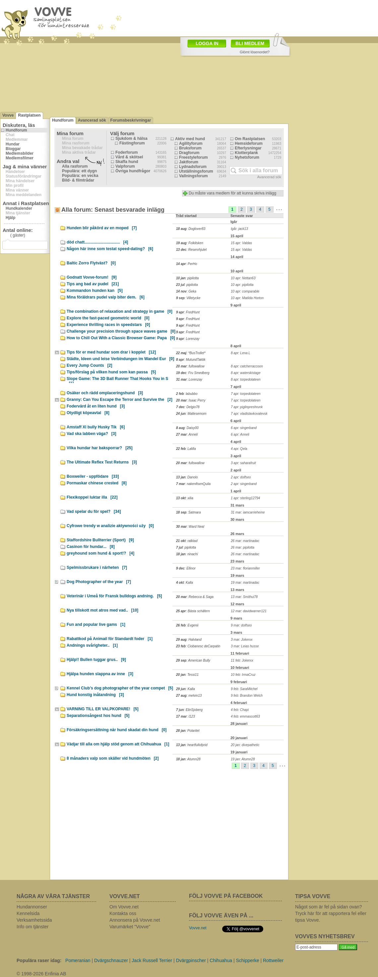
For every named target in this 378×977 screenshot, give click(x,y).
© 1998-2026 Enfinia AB (41, 973)
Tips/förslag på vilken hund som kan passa (111, 372)
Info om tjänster (33, 926)
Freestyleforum (193, 157)
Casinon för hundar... (91, 546)
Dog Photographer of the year (99, 581)
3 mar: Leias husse (245, 646)
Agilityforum (191, 143)
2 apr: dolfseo (241, 477)
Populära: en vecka (80, 175)
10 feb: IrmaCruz (243, 675)
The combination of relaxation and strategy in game (119, 311)
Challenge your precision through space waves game (121, 331)
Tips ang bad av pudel (93, 284)
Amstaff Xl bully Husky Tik (96, 427)
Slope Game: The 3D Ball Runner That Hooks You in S (117, 379)
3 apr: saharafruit (243, 463)
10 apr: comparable (245, 291)
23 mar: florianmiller (245, 568)
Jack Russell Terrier (152, 960)
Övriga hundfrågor (132, 171)
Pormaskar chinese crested (97, 483)
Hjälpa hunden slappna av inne (100, 674)
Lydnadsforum (193, 166)
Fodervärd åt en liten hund (96, 406)
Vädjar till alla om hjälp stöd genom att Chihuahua (118, 744)
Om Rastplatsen (250, 138)
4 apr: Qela (239, 449)
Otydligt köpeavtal (88, 412)
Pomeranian (78, 960)
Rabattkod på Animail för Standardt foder (110, 638)
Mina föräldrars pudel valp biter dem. (106, 297)
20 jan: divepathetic (245, 745)
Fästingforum (132, 143)
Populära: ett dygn (79, 171)
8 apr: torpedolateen (246, 379)
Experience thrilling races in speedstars (108, 324)
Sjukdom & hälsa (131, 138)
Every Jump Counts (89, 365)
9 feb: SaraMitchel (244, 689)
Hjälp (10, 217)
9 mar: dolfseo (241, 625)
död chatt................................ (97, 242)
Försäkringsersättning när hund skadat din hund (116, 730)
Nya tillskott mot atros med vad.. (102, 610)
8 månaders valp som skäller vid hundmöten (112, 758)
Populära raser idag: (39, 960)
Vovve (8, 115)
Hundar (13, 144)
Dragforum (189, 152)
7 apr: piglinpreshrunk (247, 407)
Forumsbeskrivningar (130, 120)
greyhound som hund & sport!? (100, 553)
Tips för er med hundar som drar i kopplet (111, 352)
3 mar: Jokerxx (242, 639)
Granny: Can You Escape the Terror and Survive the (119, 399)
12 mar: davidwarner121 (249, 611)
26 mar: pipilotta (242, 547)
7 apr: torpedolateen (246, 394)
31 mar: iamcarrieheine (248, 512)
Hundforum (16, 130)
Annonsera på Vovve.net (134, 920)
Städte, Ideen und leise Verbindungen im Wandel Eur (120, 358)
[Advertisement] (163, 826)
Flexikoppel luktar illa (92, 497)
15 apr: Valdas (241, 243)
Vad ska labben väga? (91, 433)
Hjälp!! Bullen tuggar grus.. (96, 659)
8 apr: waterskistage (246, 373)
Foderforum (126, 152)
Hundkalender (19, 208)
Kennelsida (28, 913)
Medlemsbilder (19, 153)
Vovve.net (198, 928)
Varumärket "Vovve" (129, 926)
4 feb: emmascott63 (245, 716)
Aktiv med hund (190, 138)
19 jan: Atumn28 (243, 759)
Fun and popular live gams (96, 624)
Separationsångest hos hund (98, 715)
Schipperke (247, 960)
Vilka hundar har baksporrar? (100, 448)
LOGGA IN (207, 43)
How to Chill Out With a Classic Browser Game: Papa (121, 338)
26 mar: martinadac (245, 541)
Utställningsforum (196, 171)
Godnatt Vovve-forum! (91, 277)
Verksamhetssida (34, 920)
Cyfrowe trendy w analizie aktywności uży (110, 525)
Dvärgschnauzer (111, 960)
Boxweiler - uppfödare (93, 476)
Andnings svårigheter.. (92, 645)
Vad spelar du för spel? (94, 511)
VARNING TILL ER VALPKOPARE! (102, 709)
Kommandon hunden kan (95, 290)
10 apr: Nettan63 (243, 278)
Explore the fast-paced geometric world (108, 318)
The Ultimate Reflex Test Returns (102, 462)
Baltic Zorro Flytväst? (91, 263)
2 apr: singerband (244, 484)
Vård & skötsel (129, 157)
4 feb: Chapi (240, 710)
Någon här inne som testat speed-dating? (110, 248)
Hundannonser (32, 906)
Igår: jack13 (239, 229)
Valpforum (125, 166)
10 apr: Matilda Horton (247, 298)
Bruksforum (190, 148)
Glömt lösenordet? (255, 52)
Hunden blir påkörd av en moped (102, 228)
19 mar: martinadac (245, 582)
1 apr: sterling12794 (245, 498)
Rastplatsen (29, 115)
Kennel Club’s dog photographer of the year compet (120, 688)
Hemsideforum (249, 143)
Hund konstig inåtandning (95, 694)
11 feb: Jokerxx (242, 660)
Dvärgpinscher (191, 960)
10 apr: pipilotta (242, 285)
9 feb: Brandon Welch (247, 695)
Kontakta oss (122, 913)
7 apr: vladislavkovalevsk (249, 413)
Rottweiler (273, 960)
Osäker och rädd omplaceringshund (105, 393)
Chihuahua (221, 960)
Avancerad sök (92, 120)
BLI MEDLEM (249, 43)
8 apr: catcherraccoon (247, 366)
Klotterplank (246, 152)
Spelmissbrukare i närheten (97, 567)
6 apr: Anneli (240, 434)
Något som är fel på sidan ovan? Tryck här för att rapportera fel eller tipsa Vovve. (330, 913)
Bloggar (13, 148)
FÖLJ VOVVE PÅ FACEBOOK (226, 896)
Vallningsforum (193, 176)
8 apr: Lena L (240, 353)
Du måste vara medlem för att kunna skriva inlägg (232, 193)
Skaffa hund (126, 161)
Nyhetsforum (247, 157)
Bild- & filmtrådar (78, 180)
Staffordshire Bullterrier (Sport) (100, 540)
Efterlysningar (248, 148)
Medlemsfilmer (19, 158)
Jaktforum (188, 162)
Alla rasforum (75, 166)
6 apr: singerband (244, 428)
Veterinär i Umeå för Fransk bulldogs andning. (114, 596)
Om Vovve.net (124, 906)
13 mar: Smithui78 (244, 597)
